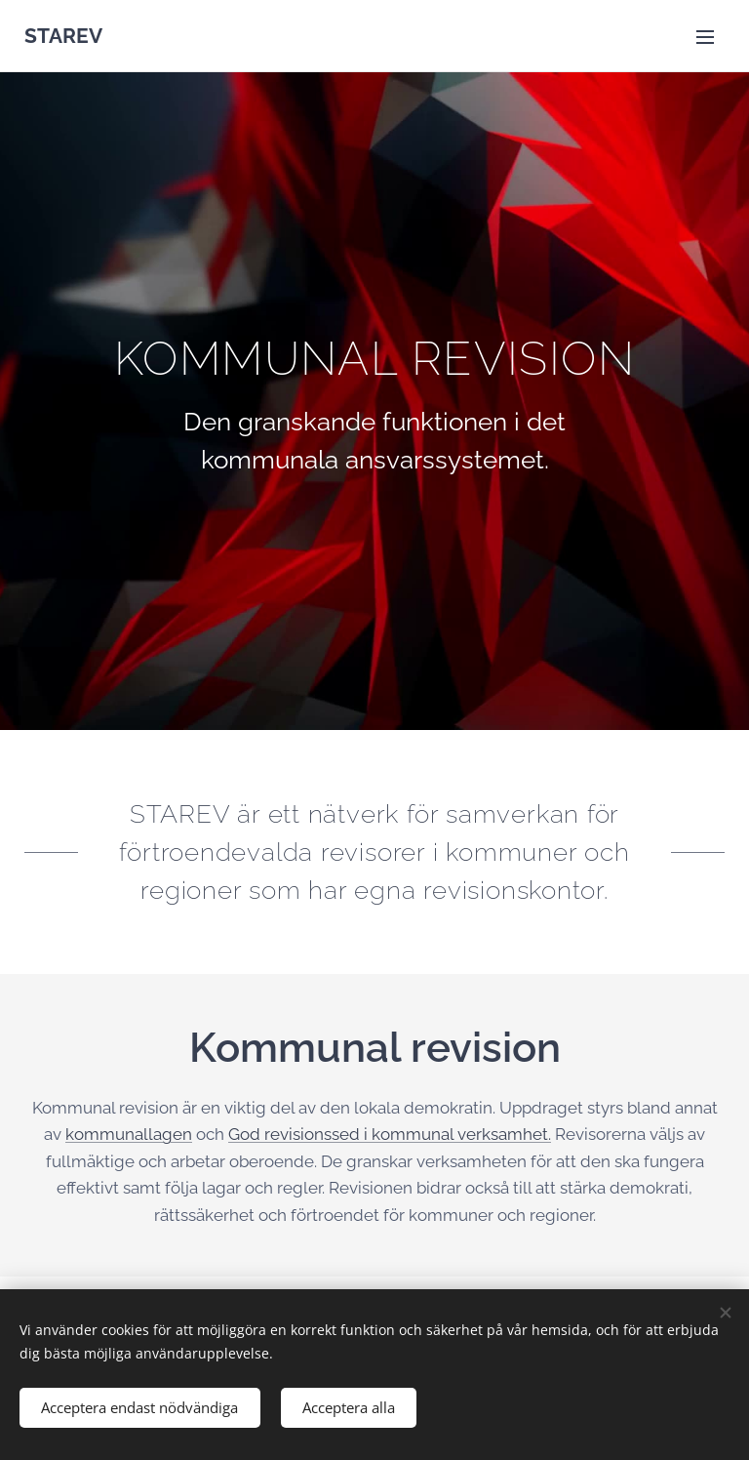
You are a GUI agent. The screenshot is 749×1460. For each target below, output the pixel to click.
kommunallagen (128, 1134)
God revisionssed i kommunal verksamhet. (389, 1134)
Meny (705, 37)
